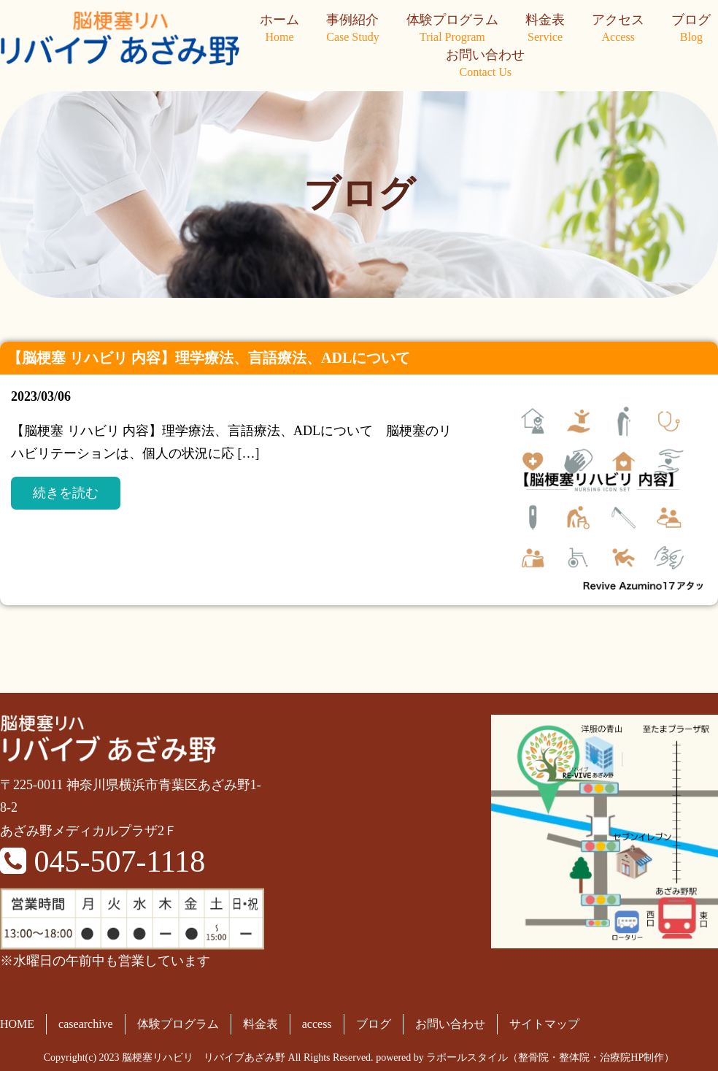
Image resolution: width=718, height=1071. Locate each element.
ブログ (691, 29)
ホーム (279, 29)
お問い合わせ (485, 64)
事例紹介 (352, 29)
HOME (17, 1024)
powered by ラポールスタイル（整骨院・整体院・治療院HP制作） (525, 1057)
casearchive (85, 1024)
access (317, 1024)
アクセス (618, 29)
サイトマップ (544, 1024)
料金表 (545, 29)
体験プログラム (452, 29)
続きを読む (66, 492)
